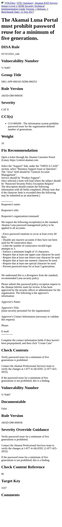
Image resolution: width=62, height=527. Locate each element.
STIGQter (10, 3)
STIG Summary (25, 3)
